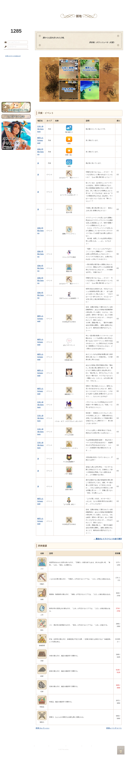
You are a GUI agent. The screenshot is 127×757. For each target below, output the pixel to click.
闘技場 (117, 3)
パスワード (5, 47)
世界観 (16, 67)
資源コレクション (42, 728)
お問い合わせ (16, 94)
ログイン (10, 52)
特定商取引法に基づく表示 (57, 746)
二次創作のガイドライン (74, 746)
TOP (10, 3)
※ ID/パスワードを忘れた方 (13, 56)
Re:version (96, 746)
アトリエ (63, 3)
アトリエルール (16, 83)
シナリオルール (16, 79)
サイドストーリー (16, 72)
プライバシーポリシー (41, 746)
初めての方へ (16, 90)
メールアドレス (5, 42)
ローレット (46, 3)
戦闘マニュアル (16, 86)
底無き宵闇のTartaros (69, 86)
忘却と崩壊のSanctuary (69, 65)
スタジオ (81, 3)
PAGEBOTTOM (121, 750)
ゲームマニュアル (16, 76)
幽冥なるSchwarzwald (90, 65)
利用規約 (30, 746)
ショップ (99, 3)
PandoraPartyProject (16, 13)
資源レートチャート (114, 728)
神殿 (28, 3)
